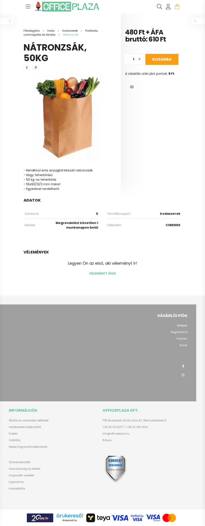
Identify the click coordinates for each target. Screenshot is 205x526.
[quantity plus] (139, 59)
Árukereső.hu (69, 520)
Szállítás (14, 440)
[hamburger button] (28, 6)
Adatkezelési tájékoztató (25, 427)
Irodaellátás (17, 488)
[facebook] (27, 68)
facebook (183, 366)
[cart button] (177, 6)
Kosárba (162, 59)
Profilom (182, 338)
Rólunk (107, 440)
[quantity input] (133, 59)
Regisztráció (179, 332)
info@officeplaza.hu (116, 433)
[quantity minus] (127, 59)
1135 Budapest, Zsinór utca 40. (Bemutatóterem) (134, 420)
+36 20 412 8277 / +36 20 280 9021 (125, 427)
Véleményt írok (102, 273)
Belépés (182, 325)
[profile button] (168, 6)
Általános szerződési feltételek (29, 420)
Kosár (183, 345)
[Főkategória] (32, 31)
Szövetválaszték (19, 462)
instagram (183, 375)
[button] (131, 87)
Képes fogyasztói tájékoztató (28, 446)
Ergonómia (16, 482)
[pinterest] (35, 68)
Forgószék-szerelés (21, 475)
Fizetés (13, 433)
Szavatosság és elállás (24, 468)
